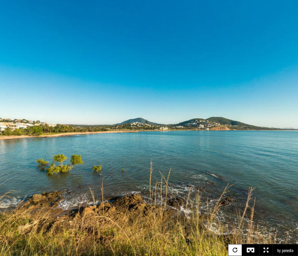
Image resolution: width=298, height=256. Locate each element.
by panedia (285, 250)
